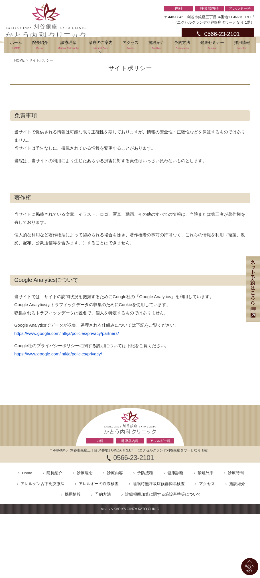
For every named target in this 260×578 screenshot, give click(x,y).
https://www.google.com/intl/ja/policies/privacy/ (58, 388)
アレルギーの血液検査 (99, 519)
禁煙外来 (206, 508)
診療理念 (68, 80)
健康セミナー (212, 80)
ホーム (16, 80)
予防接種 (145, 508)
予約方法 (182, 80)
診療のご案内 (101, 80)
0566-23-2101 (221, 33)
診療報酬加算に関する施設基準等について (163, 530)
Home (27, 508)
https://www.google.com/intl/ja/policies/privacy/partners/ (66, 368)
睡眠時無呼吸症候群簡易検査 (159, 519)
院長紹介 (40, 80)
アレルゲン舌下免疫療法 (42, 519)
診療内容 (115, 508)
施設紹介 (156, 80)
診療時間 (236, 508)
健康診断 (175, 508)
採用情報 (242, 80)
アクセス (130, 80)
